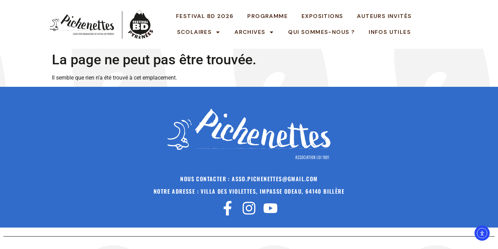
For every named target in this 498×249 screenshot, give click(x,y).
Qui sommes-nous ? (321, 32)
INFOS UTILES (390, 32)
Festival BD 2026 (204, 16)
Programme (267, 16)
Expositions (322, 16)
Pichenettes (456, 24)
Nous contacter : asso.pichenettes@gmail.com (248, 179)
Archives (254, 32)
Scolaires (199, 32)
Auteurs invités (384, 16)
